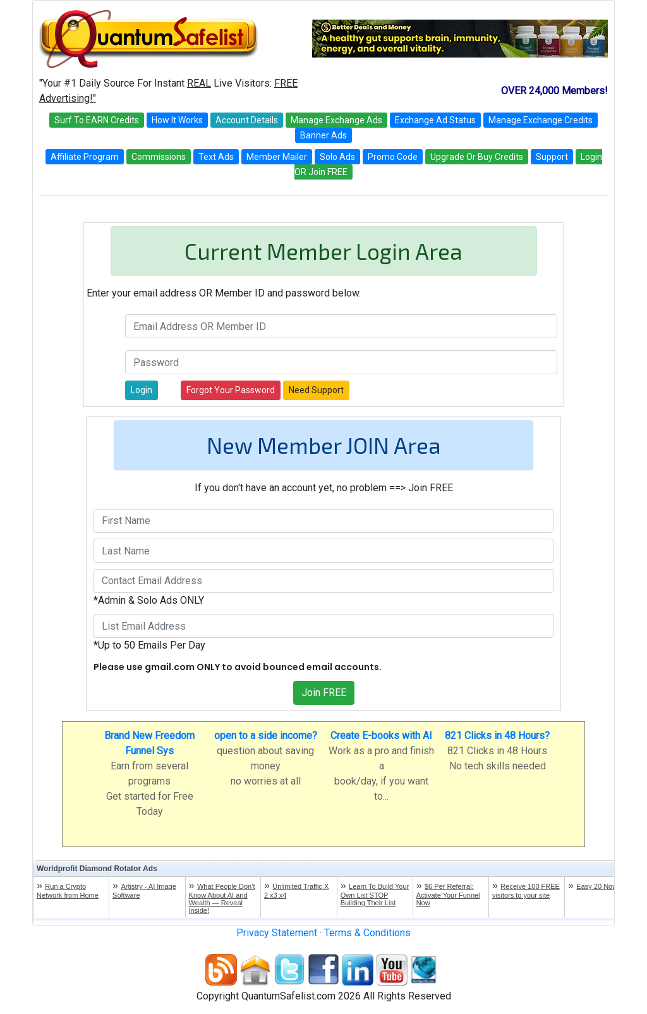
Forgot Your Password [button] (230, 390)
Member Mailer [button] (276, 157)
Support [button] (552, 157)
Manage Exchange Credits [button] (540, 120)
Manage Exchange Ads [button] (336, 120)
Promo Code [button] (393, 157)
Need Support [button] (316, 390)
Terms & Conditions (367, 933)
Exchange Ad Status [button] (435, 120)
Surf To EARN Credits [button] (96, 120)
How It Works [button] (177, 120)
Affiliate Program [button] (85, 157)
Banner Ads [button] (323, 135)
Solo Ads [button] (337, 157)
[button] (141, 390)
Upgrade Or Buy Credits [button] (476, 157)
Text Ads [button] (216, 157)
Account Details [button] (246, 120)
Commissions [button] (158, 157)
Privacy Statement (276, 933)
